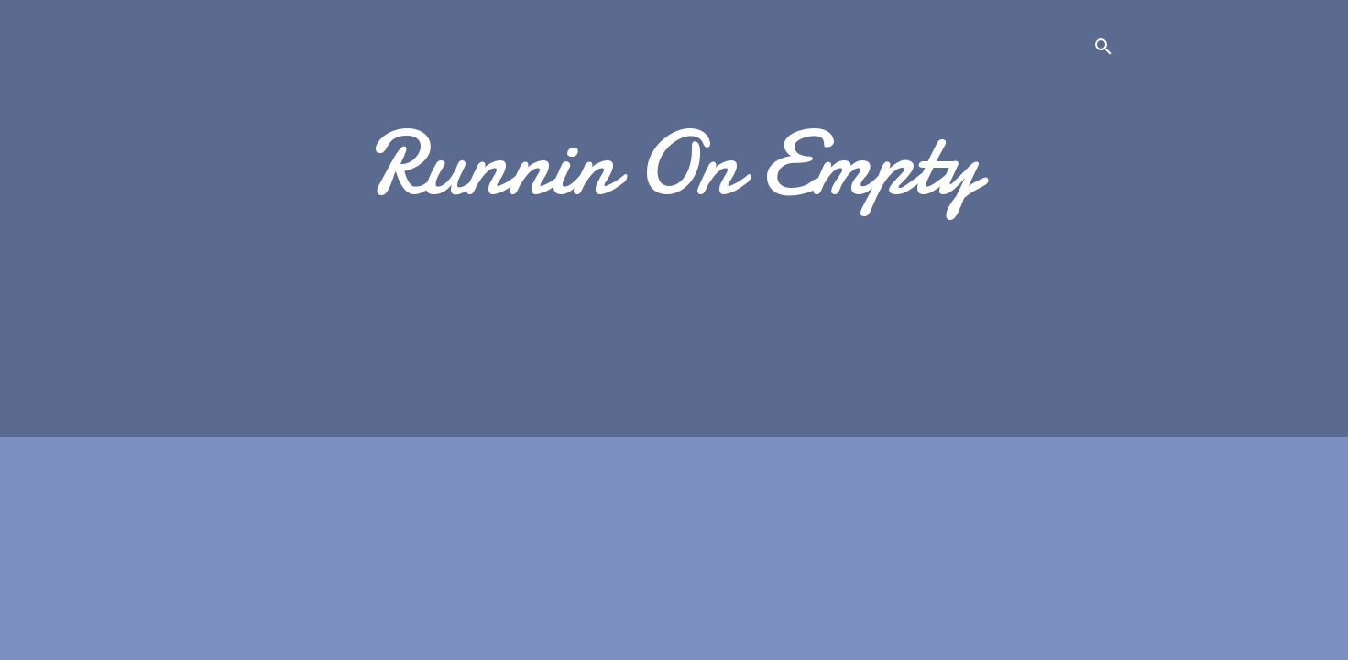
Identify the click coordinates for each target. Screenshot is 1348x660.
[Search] (1103, 50)
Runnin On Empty (674, 163)
